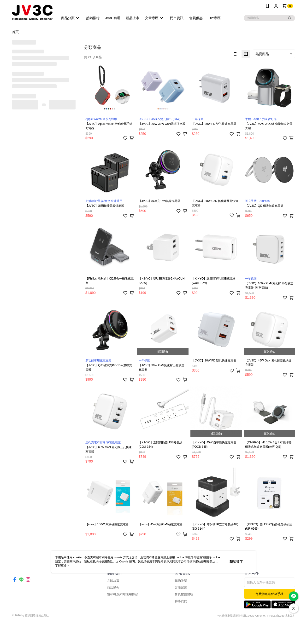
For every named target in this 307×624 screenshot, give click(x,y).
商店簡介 (113, 587)
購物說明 (181, 581)
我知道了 (236, 562)
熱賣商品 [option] (262, 54)
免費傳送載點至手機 (269, 594)
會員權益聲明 (184, 594)
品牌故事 (113, 581)
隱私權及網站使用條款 (122, 594)
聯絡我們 (181, 601)
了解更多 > (62, 565)
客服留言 (181, 587)
